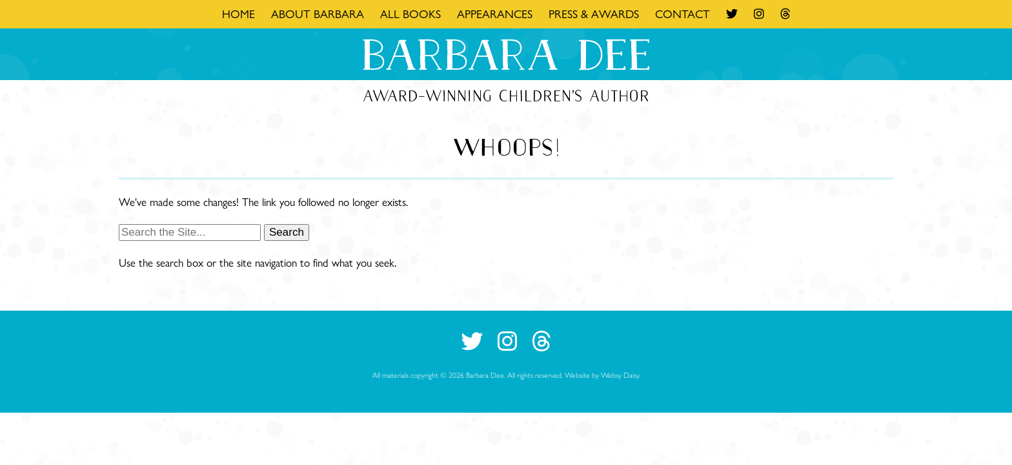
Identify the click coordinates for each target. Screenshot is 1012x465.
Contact (682, 14)
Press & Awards (594, 14)
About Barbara (317, 14)
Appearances (494, 14)
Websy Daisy (620, 375)
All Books (410, 14)
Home (238, 14)
